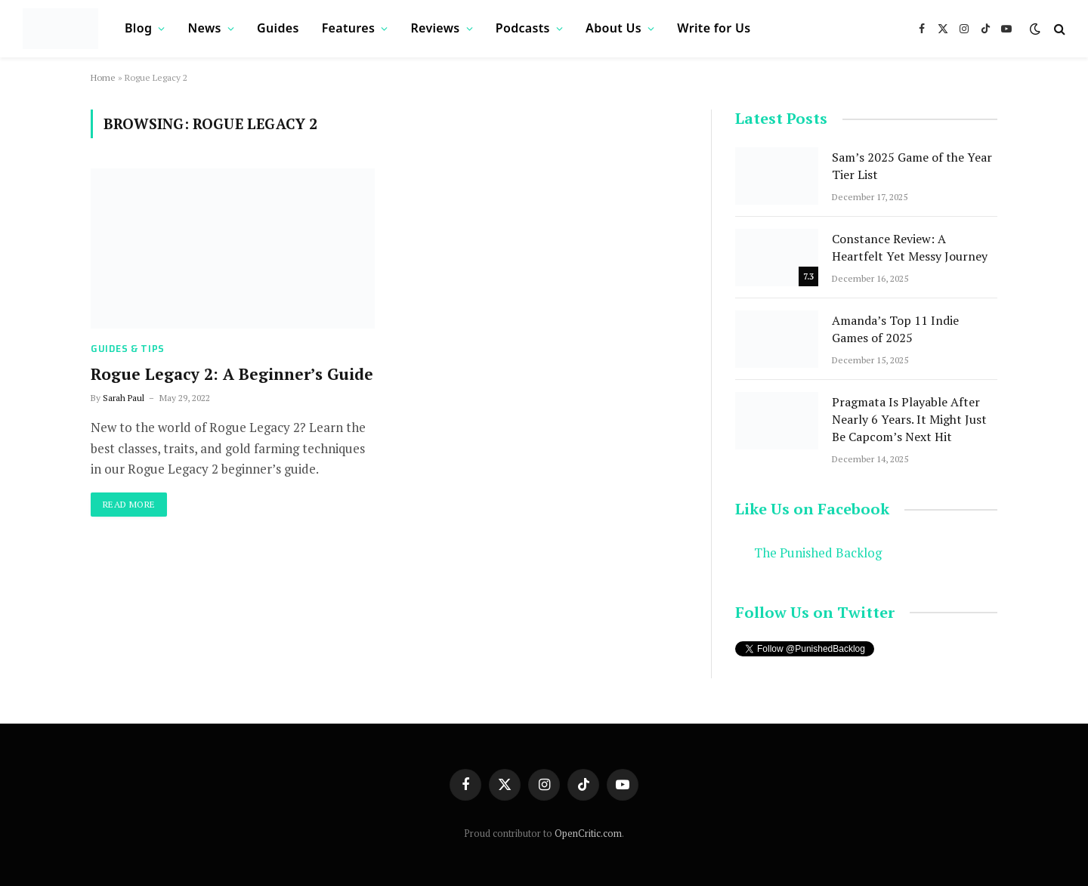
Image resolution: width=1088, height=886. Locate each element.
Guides (278, 28)
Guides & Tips (128, 349)
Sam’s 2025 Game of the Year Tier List (912, 166)
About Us (613, 28)
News (204, 28)
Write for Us (713, 28)
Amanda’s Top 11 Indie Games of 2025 (895, 329)
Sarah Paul (123, 397)
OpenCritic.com (588, 833)
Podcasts (523, 28)
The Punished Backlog (818, 553)
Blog (138, 28)
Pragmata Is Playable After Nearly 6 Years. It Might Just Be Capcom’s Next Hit (909, 419)
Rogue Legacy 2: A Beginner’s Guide (232, 373)
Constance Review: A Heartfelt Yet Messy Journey (910, 247)
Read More (129, 504)
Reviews (434, 28)
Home (103, 77)
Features (348, 28)
